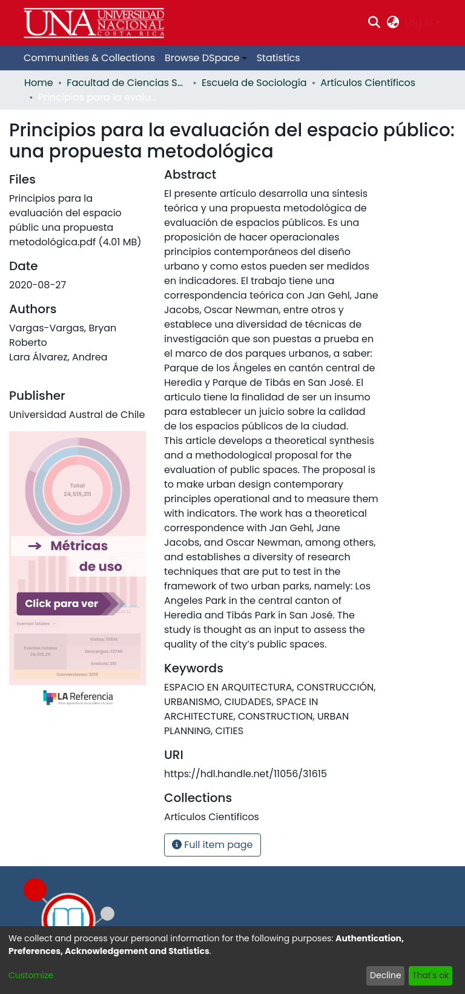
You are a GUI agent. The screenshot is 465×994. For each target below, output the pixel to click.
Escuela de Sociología (254, 83)
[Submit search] (374, 23)
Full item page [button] (212, 845)
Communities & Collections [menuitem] (89, 58)
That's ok (430, 975)
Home (38, 83)
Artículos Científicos (367, 83)
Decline (385, 975)
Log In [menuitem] (419, 23)
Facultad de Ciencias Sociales (127, 83)
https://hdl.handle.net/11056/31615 (245, 774)
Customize (30, 975)
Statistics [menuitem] (278, 58)
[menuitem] (392, 23)
